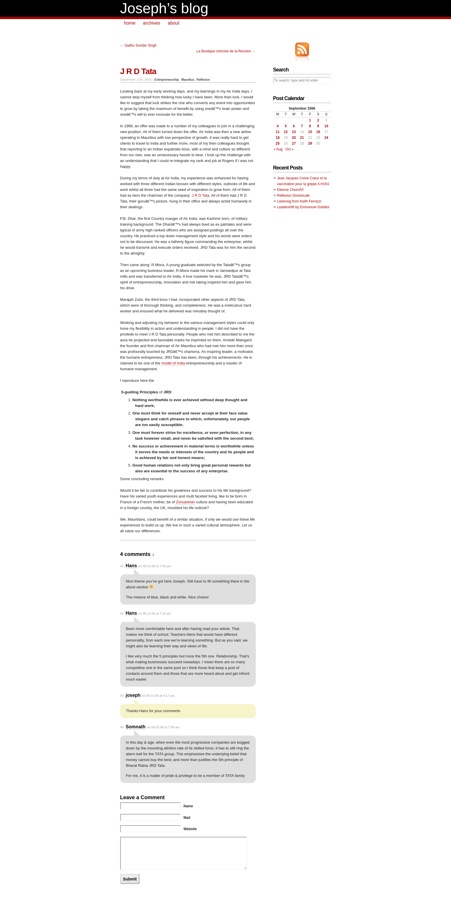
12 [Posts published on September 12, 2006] (286, 132)
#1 (122, 566)
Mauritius (187, 79)
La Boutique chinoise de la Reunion (223, 51)
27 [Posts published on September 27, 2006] (294, 143)
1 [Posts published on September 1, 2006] (310, 120)
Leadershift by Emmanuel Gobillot (303, 207)
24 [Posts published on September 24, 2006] (326, 138)
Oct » (289, 149)
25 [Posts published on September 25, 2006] (278, 143)
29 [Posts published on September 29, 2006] (310, 143)
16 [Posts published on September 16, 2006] (318, 132)
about (173, 23)
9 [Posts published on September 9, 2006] (318, 126)
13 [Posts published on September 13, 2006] (294, 132)
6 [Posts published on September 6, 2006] (294, 126)
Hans (131, 565)
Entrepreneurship (166, 79)
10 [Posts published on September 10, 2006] (326, 126)
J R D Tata (200, 195)
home (130, 23)
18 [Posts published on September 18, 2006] (278, 138)
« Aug (278, 149)
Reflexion (203, 79)
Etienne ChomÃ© (290, 190)
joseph (133, 695)
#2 (122, 613)
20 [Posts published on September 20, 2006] (294, 138)
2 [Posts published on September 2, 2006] (318, 120)
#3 (122, 695)
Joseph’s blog (164, 8)
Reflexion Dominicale (293, 196)
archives (151, 23)
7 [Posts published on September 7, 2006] (302, 126)
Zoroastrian (185, 502)
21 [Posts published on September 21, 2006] (302, 138)
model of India (173, 363)
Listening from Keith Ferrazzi (299, 201)
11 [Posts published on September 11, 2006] (278, 132)
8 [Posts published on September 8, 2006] (310, 126)
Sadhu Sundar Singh (141, 45)
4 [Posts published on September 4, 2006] (278, 126)
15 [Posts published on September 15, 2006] (310, 132)
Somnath (135, 726)
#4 (122, 727)
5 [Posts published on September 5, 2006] (286, 126)
